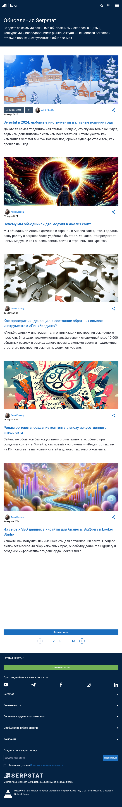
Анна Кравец (47, 110)
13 (73, 641)
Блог (14, 5)
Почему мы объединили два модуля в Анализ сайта (48, 224)
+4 (29, 110)
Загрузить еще (61, 632)
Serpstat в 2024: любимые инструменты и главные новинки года (58, 122)
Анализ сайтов (13, 110)
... (66, 641)
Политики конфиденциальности (46, 765)
